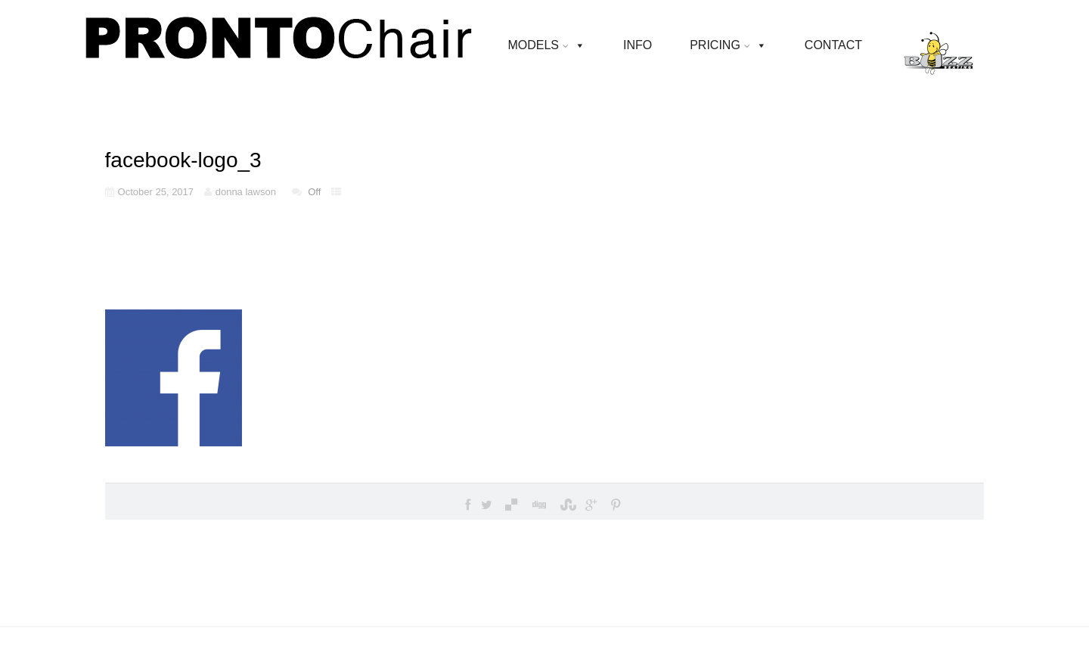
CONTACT (833, 45)
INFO (637, 45)
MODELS (538, 45)
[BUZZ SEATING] (938, 45)
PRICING (720, 45)
